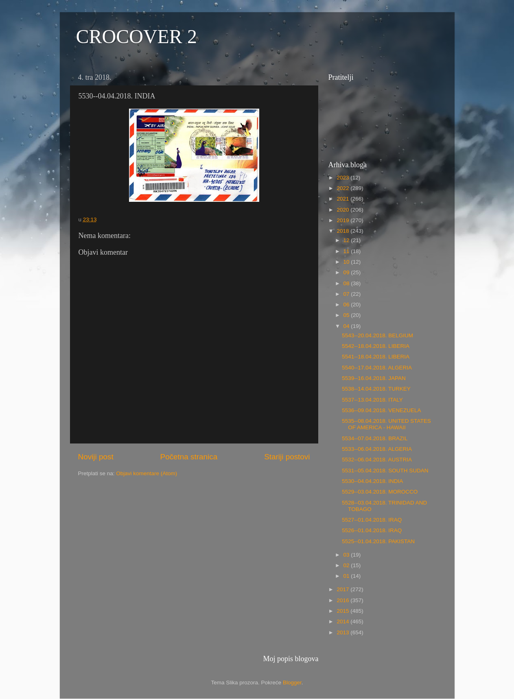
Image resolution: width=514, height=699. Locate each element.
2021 (343, 199)
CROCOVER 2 (136, 36)
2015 (343, 611)
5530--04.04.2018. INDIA (372, 481)
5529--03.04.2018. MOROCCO (380, 492)
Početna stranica (189, 456)
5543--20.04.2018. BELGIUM (377, 335)
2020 (343, 210)
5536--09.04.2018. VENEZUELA (381, 410)
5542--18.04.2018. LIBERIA (375, 346)
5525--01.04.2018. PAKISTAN (378, 541)
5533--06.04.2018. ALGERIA (377, 449)
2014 (343, 621)
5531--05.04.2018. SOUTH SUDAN (385, 470)
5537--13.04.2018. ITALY (372, 400)
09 (347, 272)
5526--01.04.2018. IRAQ (372, 530)
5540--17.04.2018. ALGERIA (377, 368)
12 (347, 240)
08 (347, 283)
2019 (343, 220)
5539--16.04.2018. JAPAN (374, 378)
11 (347, 251)
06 (347, 304)
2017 (343, 589)
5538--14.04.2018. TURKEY (376, 389)
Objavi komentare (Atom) (146, 473)
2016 (343, 600)
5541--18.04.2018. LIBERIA (375, 357)
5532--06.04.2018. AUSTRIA (377, 460)
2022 (343, 188)
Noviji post (96, 456)
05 (347, 315)
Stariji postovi (287, 456)
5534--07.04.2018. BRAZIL (374, 438)
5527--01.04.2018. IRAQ (372, 520)
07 (347, 294)
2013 (343, 632)
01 (347, 576)
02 (347, 565)
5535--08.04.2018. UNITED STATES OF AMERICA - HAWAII (386, 424)
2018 (343, 231)
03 (347, 555)
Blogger (292, 682)
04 (347, 326)
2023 (343, 178)
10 (347, 262)
